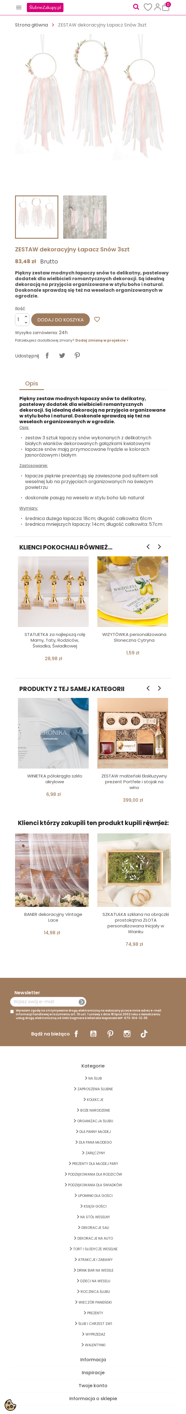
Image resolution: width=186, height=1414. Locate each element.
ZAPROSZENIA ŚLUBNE (95, 1089)
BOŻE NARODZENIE (95, 1110)
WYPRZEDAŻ (95, 1334)
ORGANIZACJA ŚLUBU (95, 1121)
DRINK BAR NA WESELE (95, 1270)
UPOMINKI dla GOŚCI (95, 1195)
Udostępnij (47, 355)
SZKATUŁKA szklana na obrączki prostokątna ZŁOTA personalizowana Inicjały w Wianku (136, 922)
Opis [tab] (31, 383)
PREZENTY (95, 1313)
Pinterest (77, 355)
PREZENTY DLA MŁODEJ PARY (95, 1163)
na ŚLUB (95, 1078)
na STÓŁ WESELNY (95, 1217)
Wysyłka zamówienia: (36, 333)
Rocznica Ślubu (95, 1291)
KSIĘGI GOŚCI (95, 1206)
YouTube (93, 1033)
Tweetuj (62, 355)
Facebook (76, 1033)
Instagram (127, 1033)
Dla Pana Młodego (95, 1142)
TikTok (144, 1033)
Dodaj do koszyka (60, 320)
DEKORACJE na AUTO (95, 1238)
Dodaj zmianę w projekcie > (101, 340)
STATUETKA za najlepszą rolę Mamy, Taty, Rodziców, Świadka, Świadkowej (55, 640)
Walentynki (95, 1345)
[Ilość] (22, 320)
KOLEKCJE (95, 1099)
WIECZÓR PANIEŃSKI (95, 1302)
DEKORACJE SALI (95, 1227)
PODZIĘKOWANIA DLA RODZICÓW (95, 1174)
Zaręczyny (95, 1153)
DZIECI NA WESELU (95, 1281)
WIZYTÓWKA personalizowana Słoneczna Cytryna (134, 637)
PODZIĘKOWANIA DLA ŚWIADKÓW (95, 1185)
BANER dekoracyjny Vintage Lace (53, 917)
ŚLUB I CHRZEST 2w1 (95, 1323)
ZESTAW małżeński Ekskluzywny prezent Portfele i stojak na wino (134, 781)
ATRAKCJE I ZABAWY (95, 1259)
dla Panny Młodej (95, 1131)
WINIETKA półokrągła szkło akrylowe (54, 779)
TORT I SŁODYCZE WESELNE (95, 1249)
